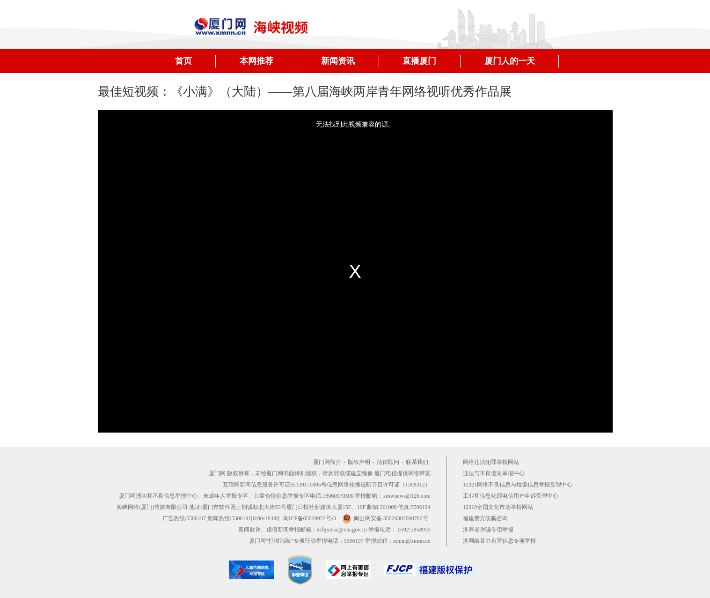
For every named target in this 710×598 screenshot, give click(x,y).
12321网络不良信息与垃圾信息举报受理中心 (517, 484)
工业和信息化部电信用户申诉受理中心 (510, 496)
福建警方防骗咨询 (485, 518)
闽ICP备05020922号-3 (309, 518)
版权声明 (359, 462)
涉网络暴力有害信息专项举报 (499, 541)
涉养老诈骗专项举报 (488, 529)
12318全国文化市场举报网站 (498, 507)
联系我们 (417, 462)
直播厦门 (419, 61)
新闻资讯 (338, 61)
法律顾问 (388, 462)
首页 (183, 61)
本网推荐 (256, 61)
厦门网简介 (327, 462)
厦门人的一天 (509, 61)
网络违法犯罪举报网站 (491, 462)
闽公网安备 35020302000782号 (385, 518)
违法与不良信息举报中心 (494, 473)
